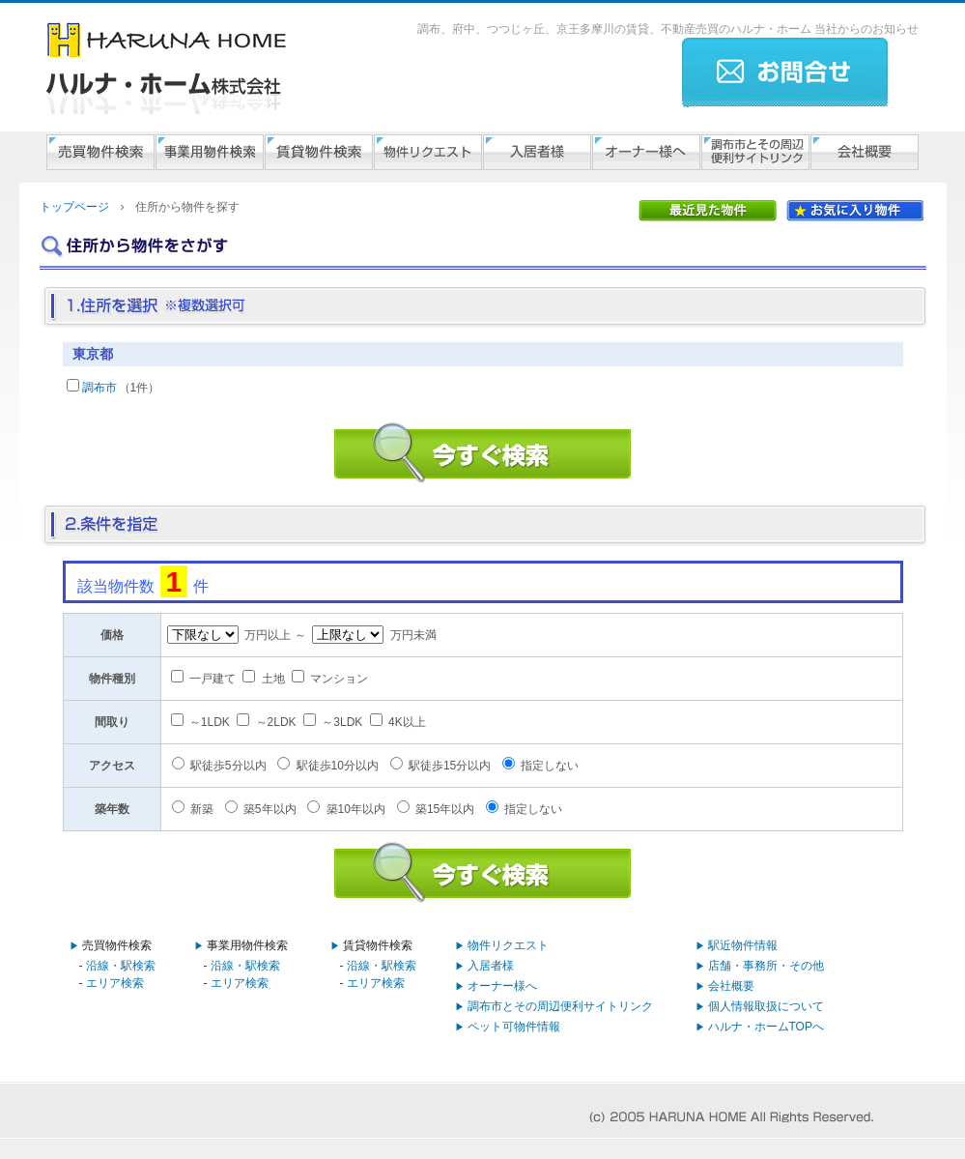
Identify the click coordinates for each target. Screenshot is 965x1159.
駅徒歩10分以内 (338, 765)
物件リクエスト (508, 945)
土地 (273, 678)
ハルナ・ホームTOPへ (766, 1026)
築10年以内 (355, 809)
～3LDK (342, 722)
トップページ (74, 207)
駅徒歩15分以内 (450, 765)
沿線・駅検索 (121, 965)
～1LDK (209, 722)
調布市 (99, 387)
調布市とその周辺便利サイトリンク (560, 1006)
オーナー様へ (502, 986)
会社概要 (731, 986)
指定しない (550, 765)
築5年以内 (270, 809)
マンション (339, 678)
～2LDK (276, 722)
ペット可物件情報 (514, 1026)
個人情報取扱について (766, 1006)
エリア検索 (115, 983)
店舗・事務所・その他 (766, 965)
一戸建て (212, 678)
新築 (201, 809)
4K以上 (407, 722)
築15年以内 (444, 809)
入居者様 (491, 965)
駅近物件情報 (743, 945)
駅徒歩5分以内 (228, 765)
